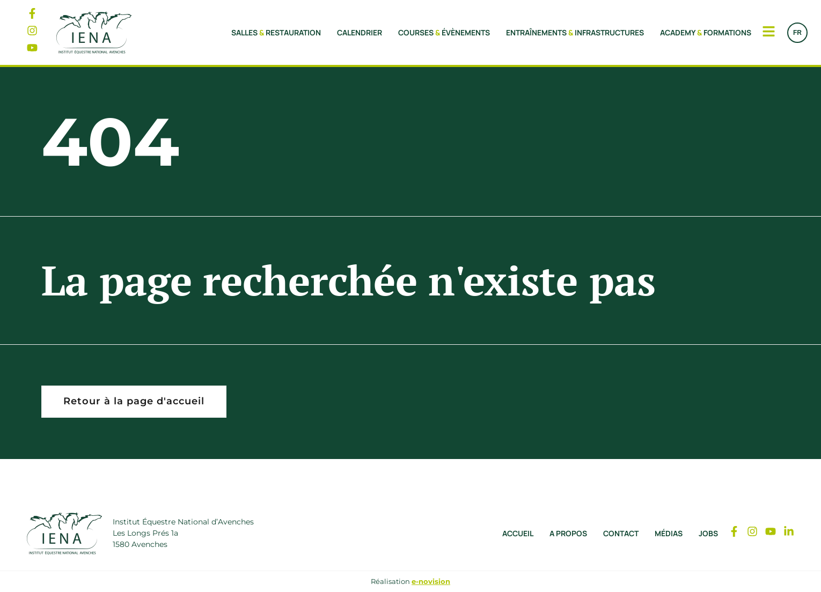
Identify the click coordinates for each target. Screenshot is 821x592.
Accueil (517, 533)
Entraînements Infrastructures (575, 32)
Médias (669, 533)
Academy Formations (705, 32)
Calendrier (359, 32)
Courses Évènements (444, 32)
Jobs (708, 533)
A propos (568, 533)
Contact (621, 533)
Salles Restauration (276, 32)
